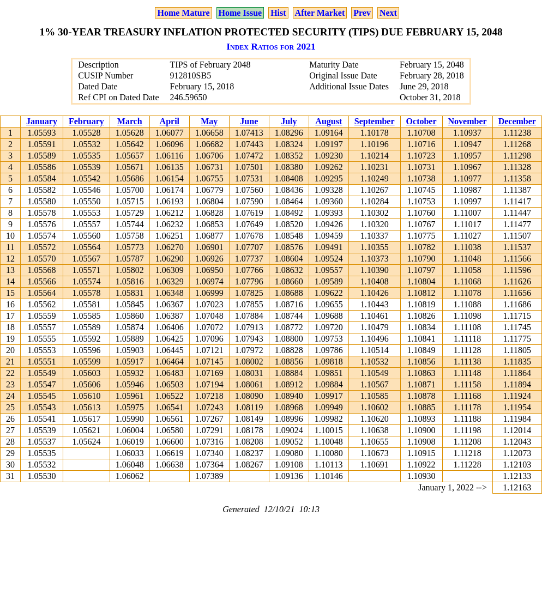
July (289, 121)
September (374, 121)
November (467, 121)
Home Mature (183, 12)
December (517, 121)
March (129, 121)
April (169, 121)
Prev (362, 12)
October (421, 121)
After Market (320, 12)
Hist (278, 12)
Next (388, 12)
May (209, 121)
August (328, 121)
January (41, 121)
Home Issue (240, 12)
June (249, 121)
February (86, 121)
